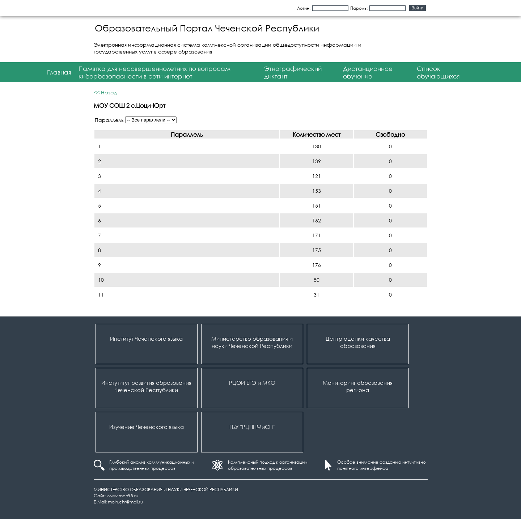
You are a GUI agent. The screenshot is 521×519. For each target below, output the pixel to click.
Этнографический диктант (293, 72)
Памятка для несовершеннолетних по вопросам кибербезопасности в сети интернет (154, 72)
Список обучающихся (438, 72)
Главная (59, 72)
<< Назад (105, 92)
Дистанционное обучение (368, 72)
